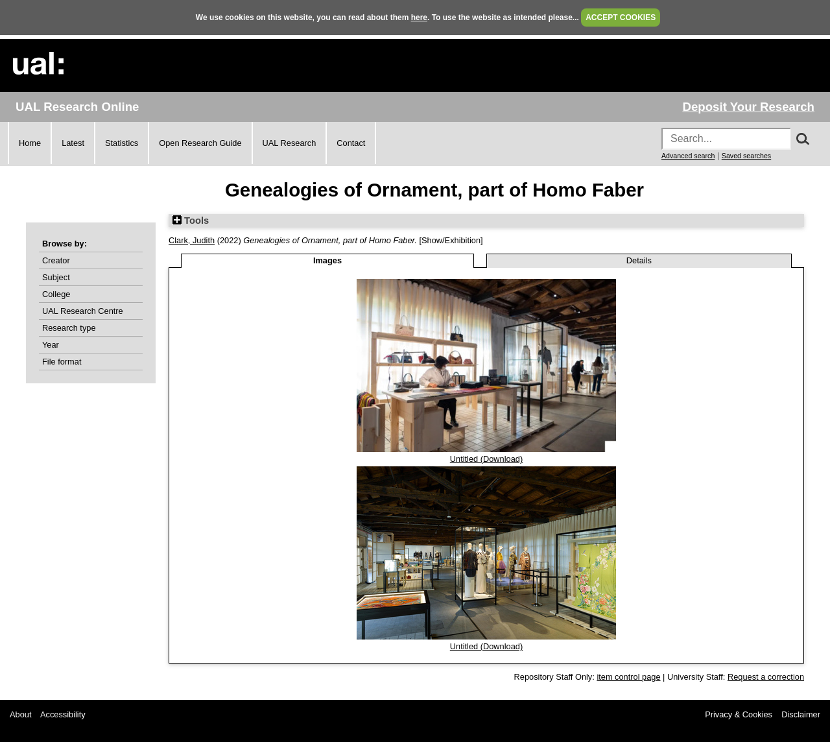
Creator (56, 260)
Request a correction (766, 677)
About (20, 714)
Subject (56, 277)
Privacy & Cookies (738, 714)
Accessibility (63, 714)
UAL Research (289, 143)
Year (50, 345)
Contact (351, 143)
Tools (190, 220)
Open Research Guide (200, 143)
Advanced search (688, 156)
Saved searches (746, 156)
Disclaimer (800, 714)
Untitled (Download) (486, 459)
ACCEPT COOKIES (621, 17)
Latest (73, 143)
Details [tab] (639, 260)
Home (30, 143)
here (419, 17)
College (56, 294)
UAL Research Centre (82, 311)
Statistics (121, 143)
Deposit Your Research (748, 107)
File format (61, 361)
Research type (69, 328)
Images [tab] (327, 260)
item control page (628, 677)
